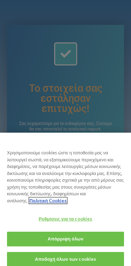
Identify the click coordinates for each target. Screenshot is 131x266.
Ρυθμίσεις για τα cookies (66, 221)
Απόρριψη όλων (65, 241)
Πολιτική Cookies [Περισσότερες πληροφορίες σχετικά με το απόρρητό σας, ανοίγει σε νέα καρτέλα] (48, 202)
